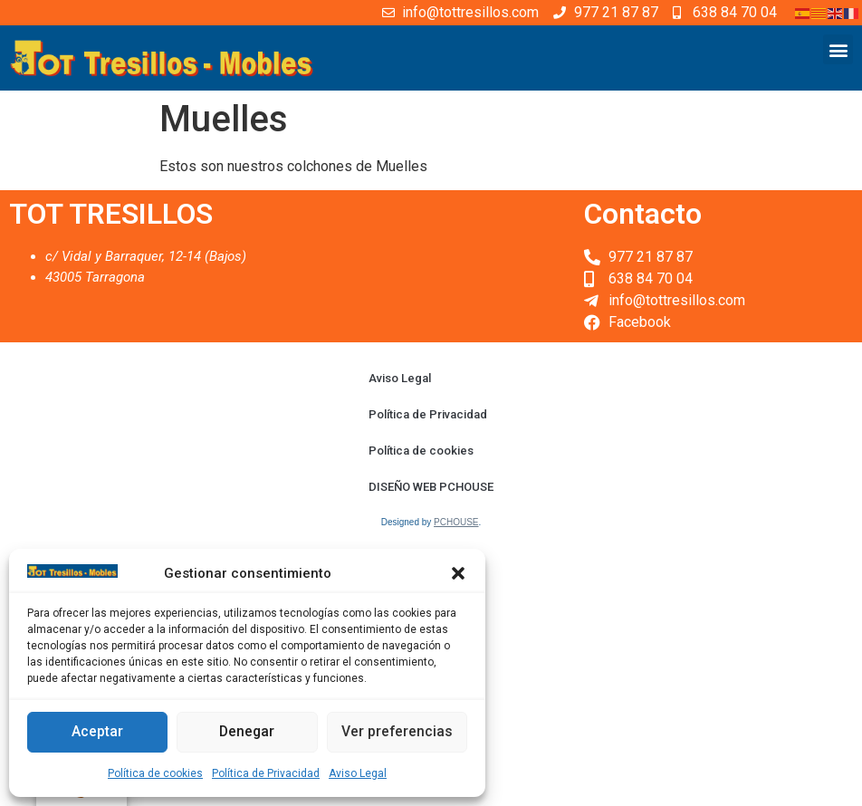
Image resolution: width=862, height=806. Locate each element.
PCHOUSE (456, 522)
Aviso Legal (358, 773)
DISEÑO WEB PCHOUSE (431, 487)
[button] (458, 573)
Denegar (246, 732)
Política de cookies (155, 773)
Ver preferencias (397, 732)
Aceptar (97, 732)
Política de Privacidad (266, 773)
